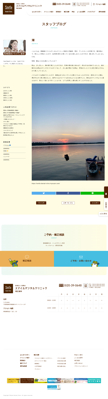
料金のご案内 (78, 355)
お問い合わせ (78, 363)
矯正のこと (6, 100)
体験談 (5, 93)
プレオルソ (37, 369)
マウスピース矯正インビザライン (43, 358)
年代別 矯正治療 (61, 363)
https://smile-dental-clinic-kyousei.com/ (46, 183)
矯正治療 (66, 11)
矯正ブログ (23, 363)
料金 (73, 11)
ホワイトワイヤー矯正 (40, 361)
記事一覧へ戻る (68, 203)
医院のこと (6, 95)
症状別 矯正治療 (61, 361)
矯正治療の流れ (61, 366)
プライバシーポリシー (81, 366)
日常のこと (6, 97)
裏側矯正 (37, 363)
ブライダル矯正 (61, 358)
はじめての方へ (36, 11)
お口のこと (6, 90)
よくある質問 (81, 11)
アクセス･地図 (100, 4)
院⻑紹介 (58, 11)
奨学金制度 (102, 11)
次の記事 (95, 203)
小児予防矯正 (38, 366)
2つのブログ (91, 11)
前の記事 (41, 203)
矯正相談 (77, 360)
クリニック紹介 (48, 11)
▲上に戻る (103, 213)
